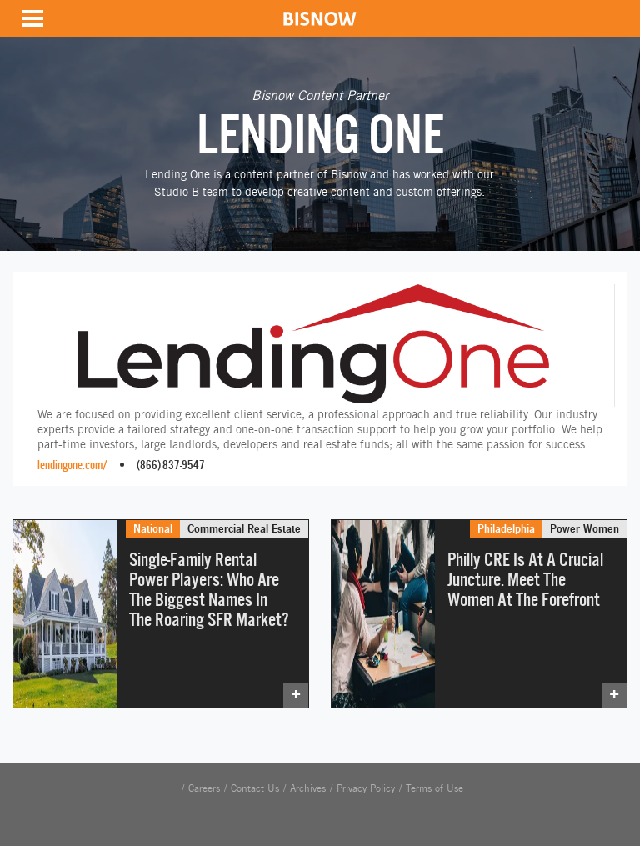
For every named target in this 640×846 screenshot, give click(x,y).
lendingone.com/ (73, 465)
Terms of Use (434, 788)
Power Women (584, 528)
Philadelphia (506, 528)
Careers (204, 788)
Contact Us (255, 788)
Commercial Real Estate (244, 528)
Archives (308, 788)
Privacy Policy (366, 788)
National (152, 528)
